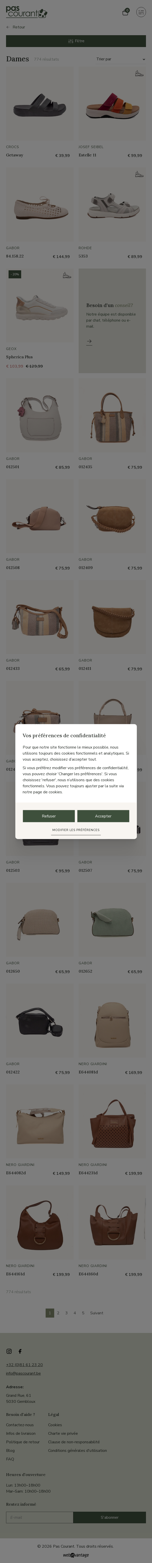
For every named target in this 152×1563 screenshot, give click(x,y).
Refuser (49, 816)
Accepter (103, 816)
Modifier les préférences (76, 830)
